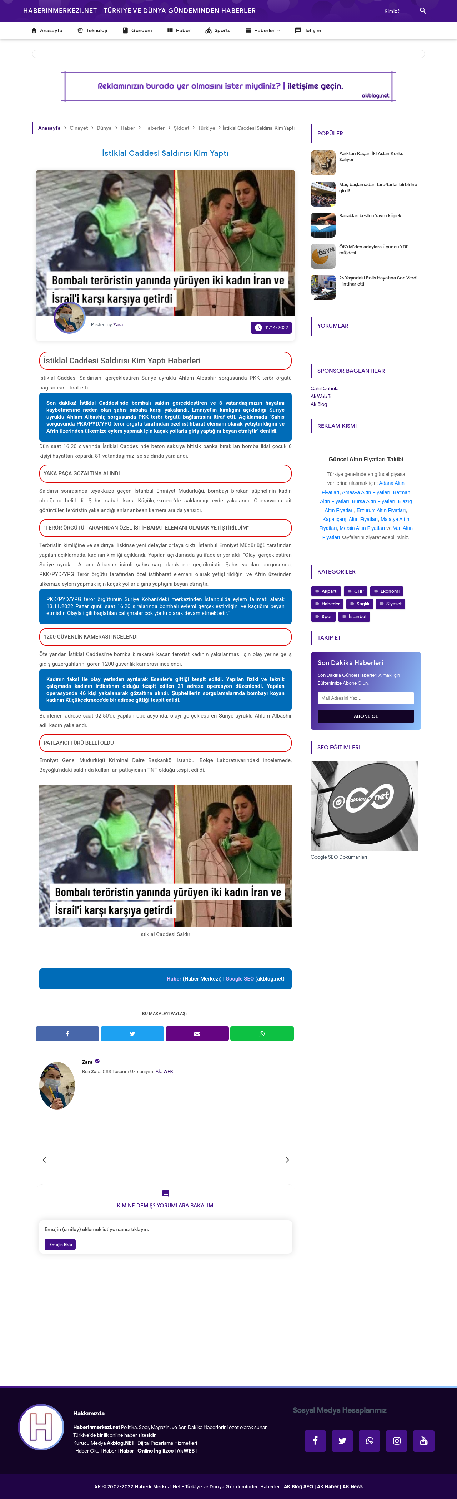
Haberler (331, 604)
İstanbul (357, 617)
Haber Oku (87, 1451)
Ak (158, 1071)
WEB (168, 1071)
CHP (359, 591)
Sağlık (363, 604)
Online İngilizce (155, 1451)
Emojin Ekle (60, 1244)
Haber (109, 1451)
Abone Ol (366, 716)
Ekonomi (390, 591)
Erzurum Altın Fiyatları (381, 510)
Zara (87, 1062)
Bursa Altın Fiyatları (373, 501)
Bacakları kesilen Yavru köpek (370, 216)
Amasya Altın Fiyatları (366, 492)
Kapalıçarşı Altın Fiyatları (350, 519)
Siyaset (394, 604)
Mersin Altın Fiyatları (362, 528)
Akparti (329, 591)
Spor (327, 617)
